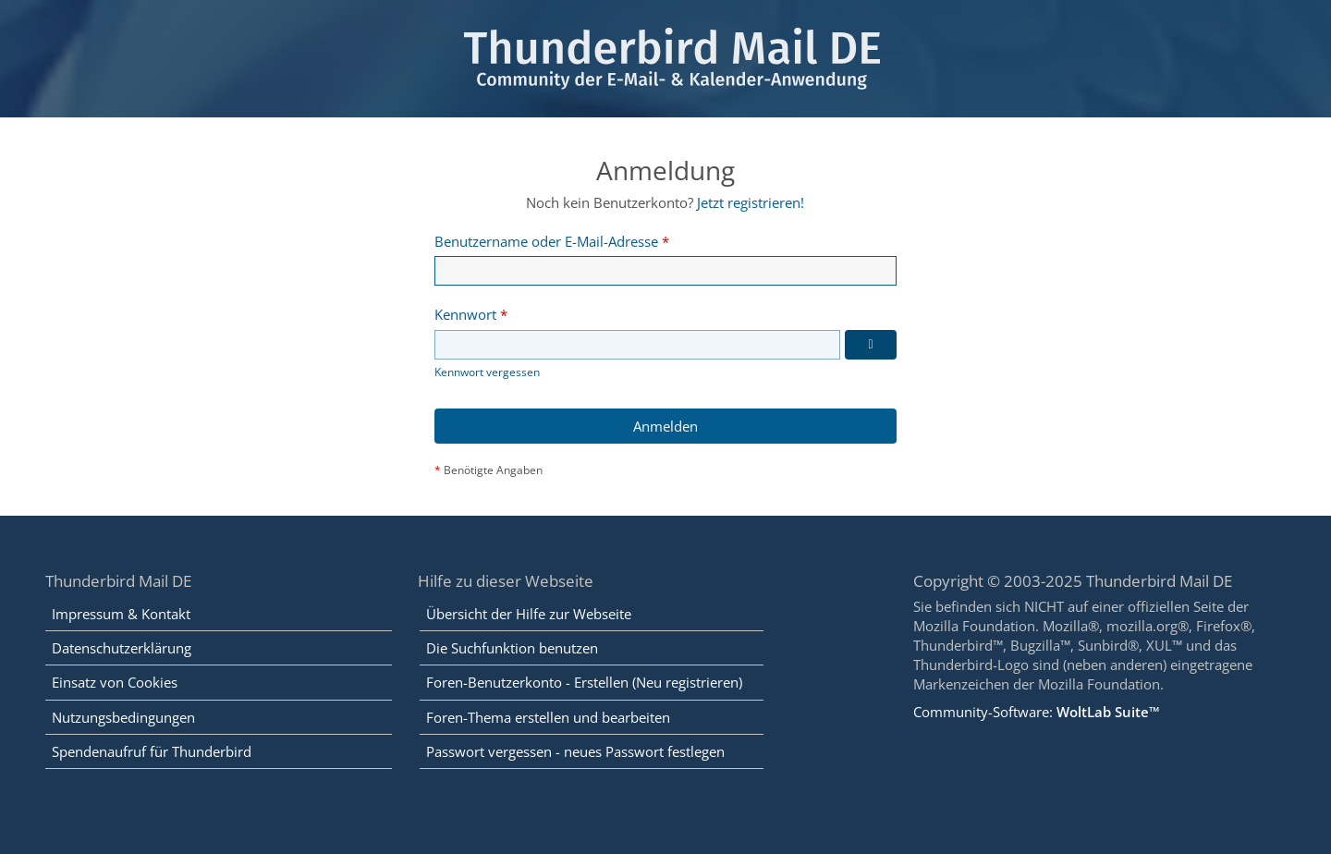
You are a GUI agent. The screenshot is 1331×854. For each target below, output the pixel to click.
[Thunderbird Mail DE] (665, 58)
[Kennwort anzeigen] (871, 345)
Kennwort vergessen (487, 372)
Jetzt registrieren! (750, 202)
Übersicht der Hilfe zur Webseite (528, 613)
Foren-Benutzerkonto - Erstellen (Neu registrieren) (584, 682)
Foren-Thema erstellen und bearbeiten (548, 717)
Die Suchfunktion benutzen (512, 648)
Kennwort (465, 314)
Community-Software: (1036, 711)
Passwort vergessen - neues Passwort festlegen (575, 751)
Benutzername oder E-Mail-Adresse (546, 241)
